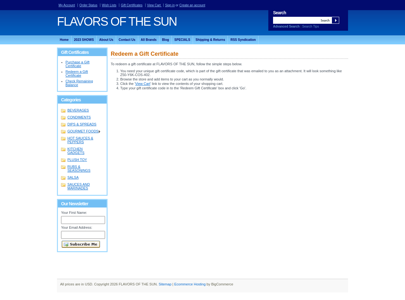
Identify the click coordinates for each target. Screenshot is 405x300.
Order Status (88, 5)
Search (279, 12)
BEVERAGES (78, 110)
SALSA (72, 177)
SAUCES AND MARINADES (78, 186)
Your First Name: (74, 212)
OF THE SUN (117, 21)
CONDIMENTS (79, 117)
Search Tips (310, 26)
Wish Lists (109, 5)
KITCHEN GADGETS (75, 151)
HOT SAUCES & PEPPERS (80, 140)
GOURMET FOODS (81, 131)
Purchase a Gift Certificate (77, 64)
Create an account (192, 5)
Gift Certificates (131, 5)
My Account (67, 5)
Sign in (170, 5)
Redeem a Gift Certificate (76, 73)
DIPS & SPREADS (82, 124)
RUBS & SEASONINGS (78, 168)
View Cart (154, 5)
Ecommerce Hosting (190, 284)
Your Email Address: (76, 227)
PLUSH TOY (77, 160)
